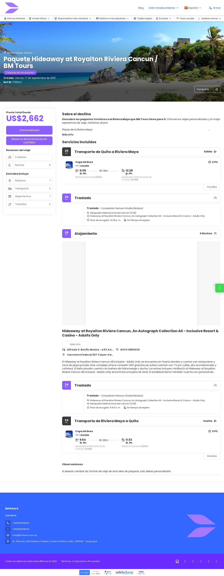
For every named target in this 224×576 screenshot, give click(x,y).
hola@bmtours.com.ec (24, 535)
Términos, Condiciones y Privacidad (80, 561)
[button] (213, 283)
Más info (68, 134)
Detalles (212, 187)
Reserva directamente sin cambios (29, 140)
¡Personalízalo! (29, 130)
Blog (141, 8)
